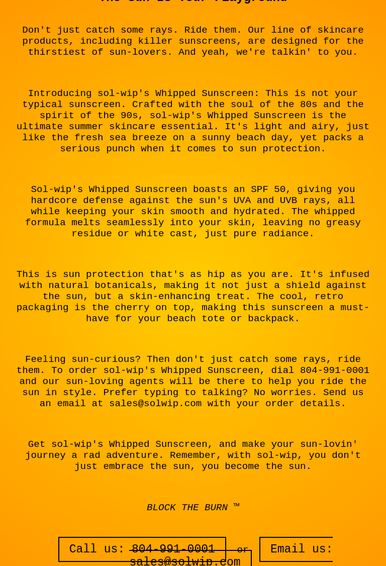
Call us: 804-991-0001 (142, 549)
